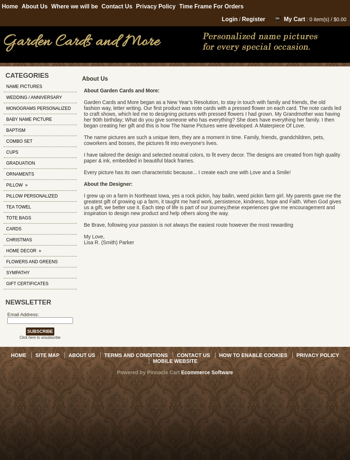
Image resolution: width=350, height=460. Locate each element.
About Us (34, 6)
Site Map (47, 355)
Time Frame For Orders (211, 6)
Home (10, 6)
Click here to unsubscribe (40, 338)
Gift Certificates (27, 283)
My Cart (294, 19)
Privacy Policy (156, 6)
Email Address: (23, 314)
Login (230, 19)
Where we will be (74, 6)
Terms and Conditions (136, 355)
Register (253, 19)
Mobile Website (175, 361)
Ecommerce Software (207, 372)
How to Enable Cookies (253, 355)
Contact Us (117, 6)
